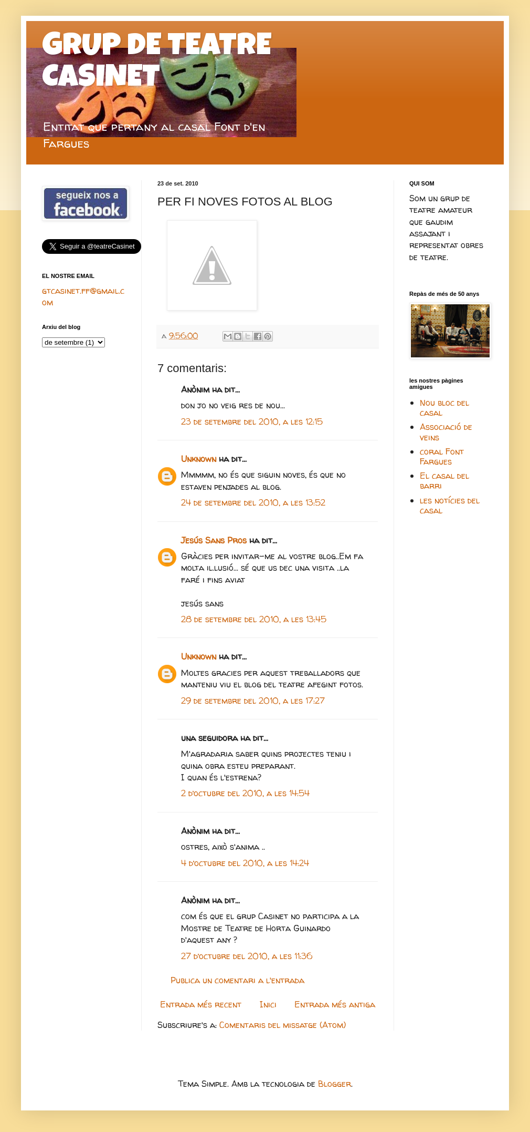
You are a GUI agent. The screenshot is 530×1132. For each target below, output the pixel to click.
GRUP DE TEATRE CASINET (156, 64)
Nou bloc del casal (444, 407)
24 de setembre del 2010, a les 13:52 (253, 502)
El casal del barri (444, 480)
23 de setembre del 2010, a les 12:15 (252, 421)
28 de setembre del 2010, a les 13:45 (253, 619)
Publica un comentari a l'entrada (237, 980)
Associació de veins (446, 431)
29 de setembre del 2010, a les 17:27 (253, 700)
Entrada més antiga (334, 1004)
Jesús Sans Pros (214, 540)
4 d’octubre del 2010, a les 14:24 (245, 863)
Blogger (334, 1083)
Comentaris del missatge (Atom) (282, 1025)
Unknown (198, 459)
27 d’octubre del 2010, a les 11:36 (247, 956)
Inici (268, 1004)
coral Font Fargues (442, 456)
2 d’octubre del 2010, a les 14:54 (245, 793)
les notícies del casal (450, 505)
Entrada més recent (200, 1004)
